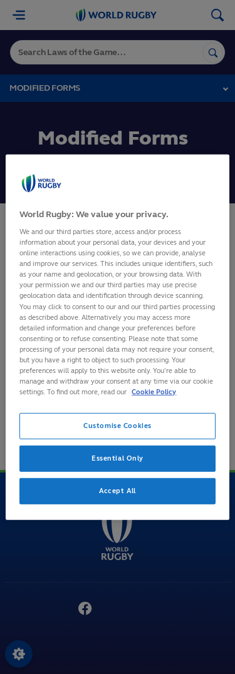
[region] (117, 336)
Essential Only (117, 458)
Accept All (117, 490)
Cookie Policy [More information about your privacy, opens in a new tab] (154, 391)
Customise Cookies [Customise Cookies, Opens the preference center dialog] (117, 425)
